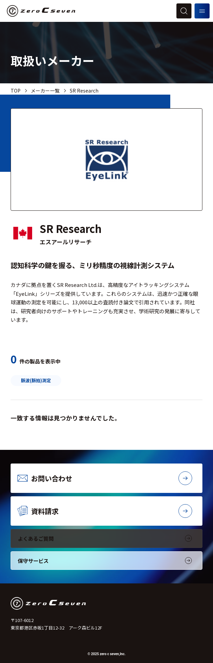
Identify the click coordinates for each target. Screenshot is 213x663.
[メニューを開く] (202, 10)
